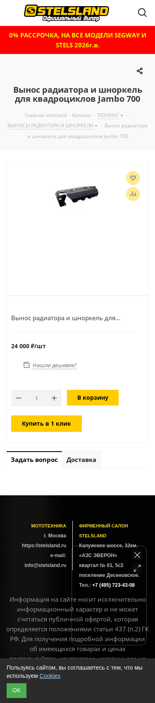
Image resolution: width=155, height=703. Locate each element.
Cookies (50, 676)
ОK (16, 690)
